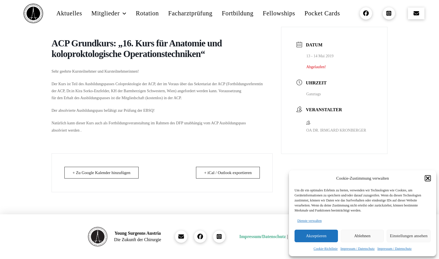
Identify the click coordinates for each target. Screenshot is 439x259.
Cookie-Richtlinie (326, 249)
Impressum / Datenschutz (357, 249)
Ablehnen (362, 236)
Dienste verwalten (309, 221)
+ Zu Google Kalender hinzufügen (101, 172)
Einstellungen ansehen (409, 236)
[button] (428, 178)
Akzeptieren (316, 236)
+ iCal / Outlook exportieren (228, 172)
